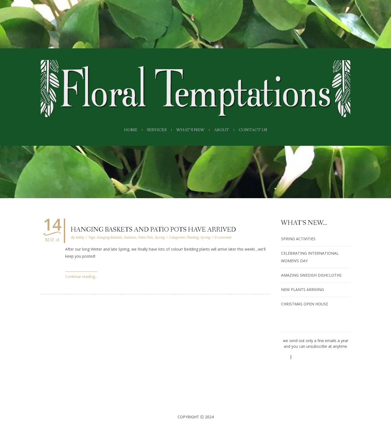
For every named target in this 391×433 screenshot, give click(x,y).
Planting (193, 237)
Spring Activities (298, 238)
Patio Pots (145, 237)
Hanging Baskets (109, 237)
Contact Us (257, 130)
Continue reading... (81, 276)
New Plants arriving (302, 289)
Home (126, 130)
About (223, 130)
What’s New (190, 130)
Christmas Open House (304, 303)
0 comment (223, 237)
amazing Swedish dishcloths (311, 275)
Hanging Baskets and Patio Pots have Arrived (153, 230)
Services (154, 130)
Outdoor (130, 237)
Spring (160, 237)
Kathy (80, 237)
